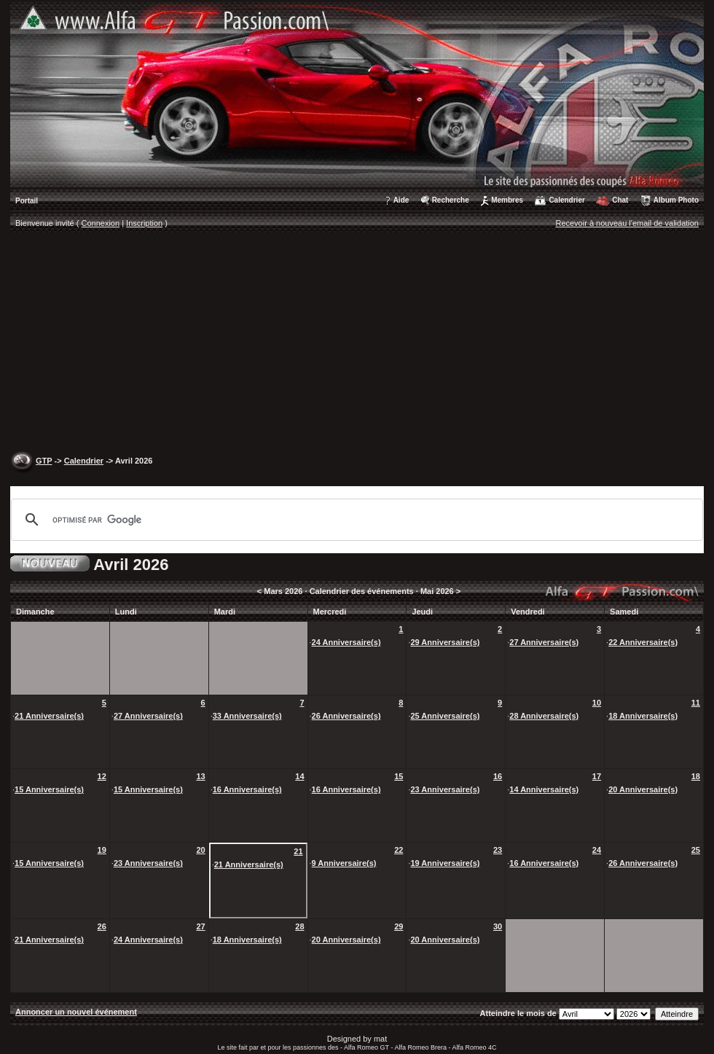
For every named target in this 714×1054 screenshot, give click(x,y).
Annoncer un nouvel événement (76, 1011)
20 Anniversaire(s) (643, 789)
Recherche (450, 200)
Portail (26, 201)
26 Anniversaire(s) (346, 715)
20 (200, 850)
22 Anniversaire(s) (643, 642)
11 (695, 702)
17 (596, 776)
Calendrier (566, 200)
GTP (44, 460)
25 (695, 850)
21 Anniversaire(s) (49, 715)
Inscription (144, 223)
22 (398, 850)
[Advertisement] (357, 343)
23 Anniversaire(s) (444, 789)
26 (102, 926)
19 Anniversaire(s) (444, 863)
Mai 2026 (437, 591)
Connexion (101, 223)
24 (596, 850)
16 (497, 776)
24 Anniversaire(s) (346, 642)
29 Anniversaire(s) (444, 642)
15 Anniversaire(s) (49, 789)
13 (200, 776)
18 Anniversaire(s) (643, 715)
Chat (620, 200)
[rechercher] (354, 519)
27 (200, 926)
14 (299, 776)
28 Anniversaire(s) (543, 715)
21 (298, 851)
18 (695, 776)
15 (398, 776)
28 (299, 926)
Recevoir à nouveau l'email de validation (627, 223)
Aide (401, 200)
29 (398, 926)
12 (102, 776)
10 (596, 702)
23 (497, 850)
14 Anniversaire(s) (543, 789)
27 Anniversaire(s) (543, 642)
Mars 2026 (283, 591)
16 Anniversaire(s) (247, 789)
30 (497, 926)
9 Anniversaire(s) (344, 863)
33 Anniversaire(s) (247, 715)
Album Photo (676, 200)
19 (102, 850)
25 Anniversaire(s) (444, 715)
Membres (507, 200)
